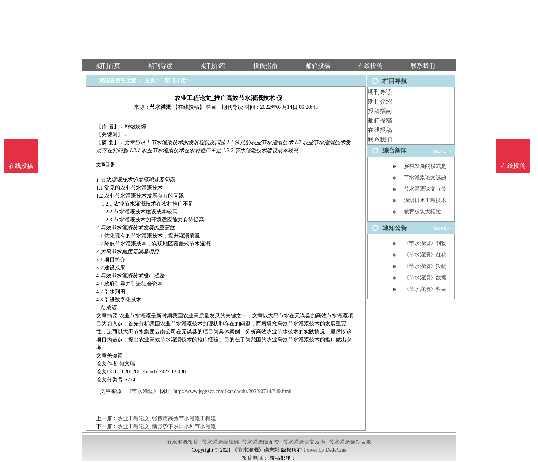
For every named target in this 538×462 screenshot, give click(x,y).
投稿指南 (380, 111)
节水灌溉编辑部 (220, 442)
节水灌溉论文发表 (304, 442)
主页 (150, 80)
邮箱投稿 (380, 120)
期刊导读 (380, 92)
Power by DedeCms (325, 450)
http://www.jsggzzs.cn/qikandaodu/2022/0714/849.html (232, 391)
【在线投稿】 (189, 107)
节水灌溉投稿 (182, 442)
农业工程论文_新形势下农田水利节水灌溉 (166, 426)
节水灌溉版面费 (260, 442)
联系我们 (380, 139)
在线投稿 (380, 130)
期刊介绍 (380, 101)
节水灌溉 (160, 107)
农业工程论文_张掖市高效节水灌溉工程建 (166, 418)
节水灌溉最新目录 (350, 442)
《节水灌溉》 (143, 391)
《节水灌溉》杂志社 (256, 450)
